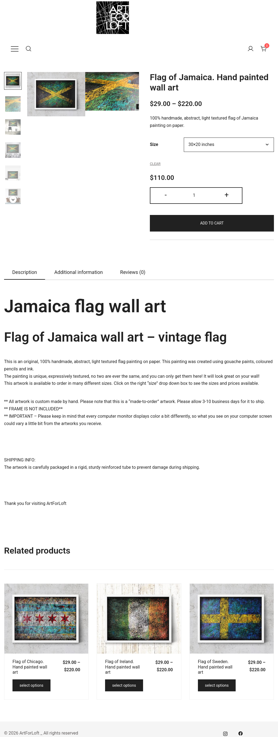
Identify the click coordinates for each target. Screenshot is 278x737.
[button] (13, 199)
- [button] (166, 195)
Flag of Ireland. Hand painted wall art (122, 666)
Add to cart (212, 223)
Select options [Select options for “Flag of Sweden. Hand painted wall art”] (217, 685)
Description (24, 272)
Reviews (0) (133, 272)
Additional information (78, 272)
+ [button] (227, 195)
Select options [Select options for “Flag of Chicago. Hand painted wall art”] (31, 685)
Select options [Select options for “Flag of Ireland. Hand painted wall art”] (124, 685)
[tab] (24, 273)
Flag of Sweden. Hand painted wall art (215, 666)
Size (154, 144)
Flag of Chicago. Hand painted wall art (29, 666)
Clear (155, 164)
